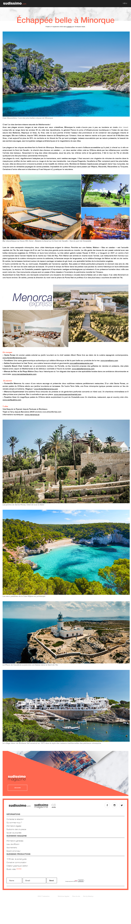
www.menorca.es (32, 414)
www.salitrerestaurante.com (81, 363)
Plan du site (76, 896)
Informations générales (14, 841)
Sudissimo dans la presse (16, 829)
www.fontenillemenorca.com (46, 389)
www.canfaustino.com (12, 400)
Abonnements (11, 847)
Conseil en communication (16, 862)
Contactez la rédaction (14, 819)
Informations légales (13, 826)
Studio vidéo (14, 869)
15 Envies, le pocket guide (16, 859)
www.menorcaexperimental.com (67, 394)
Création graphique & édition (17, 866)
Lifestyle (69, 26)
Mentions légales (63, 896)
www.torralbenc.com (109, 360)
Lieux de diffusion (12, 844)
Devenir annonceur (13, 851)
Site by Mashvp (88, 896)
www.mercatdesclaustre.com (24, 374)
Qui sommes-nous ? (14, 822)
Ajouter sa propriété (13, 833)
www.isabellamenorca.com (83, 369)
